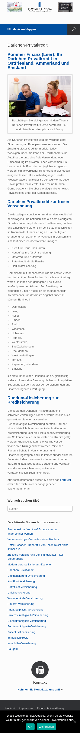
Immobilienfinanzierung (21, 643)
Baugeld (12, 648)
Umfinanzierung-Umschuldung (26, 575)
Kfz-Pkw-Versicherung (21, 581)
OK (30, 726)
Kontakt (10, 708)
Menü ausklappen (21, 29)
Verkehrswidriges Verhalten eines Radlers (33, 539)
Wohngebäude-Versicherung (25, 598)
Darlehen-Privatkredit (20, 570)
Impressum (26, 708)
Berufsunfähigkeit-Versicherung (26, 626)
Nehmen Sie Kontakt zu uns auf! (39, 689)
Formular (65, 479)
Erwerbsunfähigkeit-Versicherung (27, 615)
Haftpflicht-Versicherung (22, 587)
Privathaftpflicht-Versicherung (25, 609)
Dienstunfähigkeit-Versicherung (26, 620)
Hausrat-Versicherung (20, 603)
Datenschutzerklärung (50, 708)
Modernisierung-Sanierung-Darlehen (29, 564)
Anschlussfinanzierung (21, 632)
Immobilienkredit (17, 637)
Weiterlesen (46, 726)
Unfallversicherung (19, 592)
